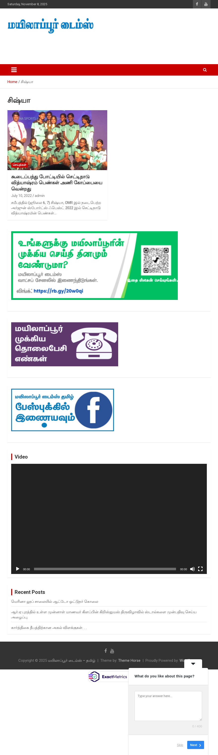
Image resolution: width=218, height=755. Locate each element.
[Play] (17, 568)
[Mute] (192, 568)
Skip (180, 745)
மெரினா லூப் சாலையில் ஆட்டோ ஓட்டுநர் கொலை (54, 601)
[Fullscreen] (200, 568)
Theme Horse (129, 660)
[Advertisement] (94, 47)
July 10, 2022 (21, 196)
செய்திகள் (19, 165)
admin (40, 196)
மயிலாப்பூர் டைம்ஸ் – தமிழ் (71, 660)
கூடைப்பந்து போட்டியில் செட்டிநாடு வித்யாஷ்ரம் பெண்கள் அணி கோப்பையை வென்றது (56, 183)
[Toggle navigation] (13, 70)
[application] (109, 519)
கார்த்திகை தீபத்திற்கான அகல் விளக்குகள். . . (49, 627)
